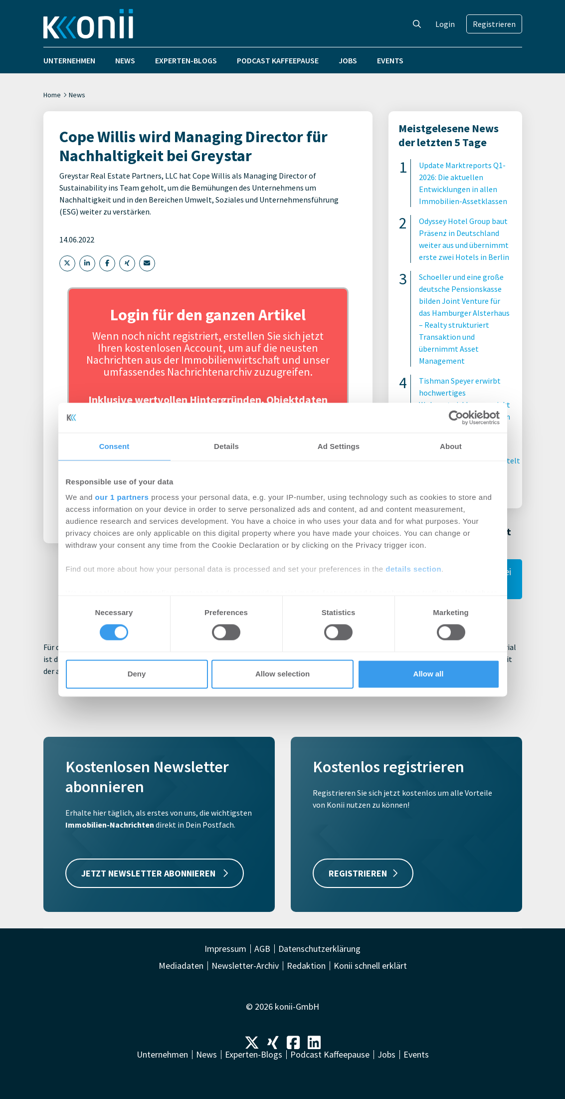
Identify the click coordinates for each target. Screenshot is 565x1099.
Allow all (428, 673)
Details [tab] (226, 446)
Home (52, 94)
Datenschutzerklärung (319, 948)
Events (390, 60)
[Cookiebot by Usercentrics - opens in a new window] (456, 417)
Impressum (225, 948)
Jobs (348, 60)
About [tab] (451, 446)
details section (413, 569)
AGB (262, 948)
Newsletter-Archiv (245, 965)
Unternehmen (69, 60)
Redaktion (306, 965)
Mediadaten (181, 965)
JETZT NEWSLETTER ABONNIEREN (154, 873)
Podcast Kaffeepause (278, 60)
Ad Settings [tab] (339, 446)
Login (445, 24)
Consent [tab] (114, 446)
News (125, 60)
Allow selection (282, 673)
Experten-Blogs (186, 60)
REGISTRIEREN (363, 873)
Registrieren (494, 24)
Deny (137, 673)
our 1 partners (122, 497)
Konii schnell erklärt (370, 965)
